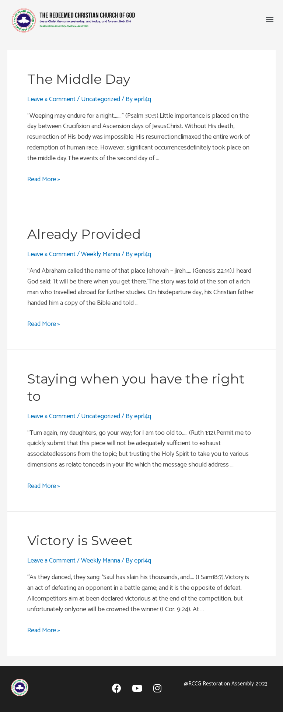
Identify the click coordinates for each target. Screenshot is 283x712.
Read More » (43, 179)
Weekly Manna (100, 254)
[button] (269, 19)
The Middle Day (78, 79)
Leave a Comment (51, 99)
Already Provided (84, 234)
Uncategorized (100, 99)
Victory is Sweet (79, 540)
